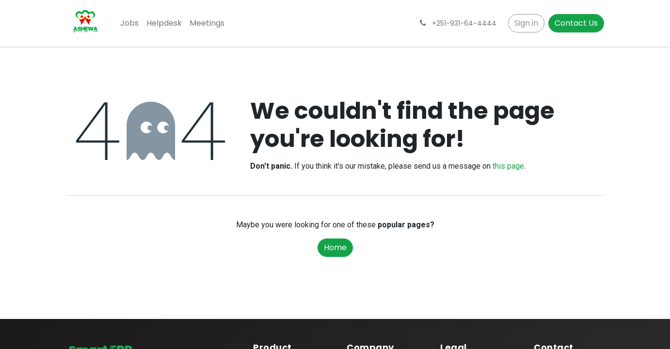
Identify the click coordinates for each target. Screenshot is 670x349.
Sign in (526, 23)
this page (508, 166)
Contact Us (576, 23)
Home (335, 247)
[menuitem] (129, 23)
